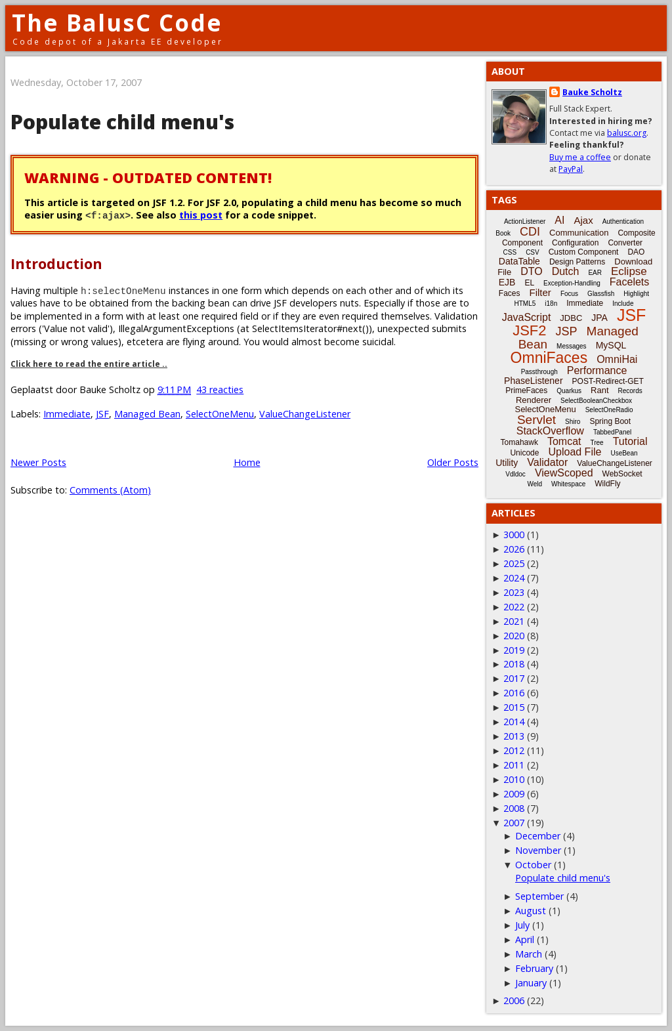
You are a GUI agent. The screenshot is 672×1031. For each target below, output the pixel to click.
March (528, 954)
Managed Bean (147, 414)
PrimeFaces (526, 390)
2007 (513, 822)
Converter (625, 242)
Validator (547, 462)
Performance (597, 370)
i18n (551, 303)
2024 (513, 578)
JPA (599, 317)
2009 (513, 794)
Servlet (536, 420)
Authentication (623, 221)
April (524, 939)
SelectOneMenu (220, 414)
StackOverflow (550, 430)
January (531, 983)
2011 (513, 765)
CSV (532, 252)
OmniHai (617, 359)
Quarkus (568, 390)
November (538, 850)
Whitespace (568, 484)
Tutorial (630, 441)
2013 (513, 736)
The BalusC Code (117, 22)
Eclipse (629, 271)
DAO (635, 252)
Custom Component (584, 252)
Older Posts (452, 462)
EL (529, 282)
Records (630, 390)
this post (200, 215)
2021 (513, 621)
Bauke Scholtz (592, 92)
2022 (513, 606)
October (533, 864)
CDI (530, 231)
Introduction (56, 263)
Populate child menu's (122, 121)
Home (247, 462)
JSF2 (529, 330)
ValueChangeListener (304, 414)
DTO (531, 271)
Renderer (533, 400)
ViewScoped (564, 472)
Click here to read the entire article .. (88, 363)
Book (503, 233)
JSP (567, 331)
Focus (569, 293)
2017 (513, 678)
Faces (509, 293)
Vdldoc (515, 474)
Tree (596, 442)
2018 (513, 664)
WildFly (607, 483)
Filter (540, 292)
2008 (513, 808)
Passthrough (539, 371)
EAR (595, 272)
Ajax (583, 220)
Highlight (636, 293)
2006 (513, 1000)
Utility (506, 462)
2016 (513, 692)
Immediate (67, 414)
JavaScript (526, 317)
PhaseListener (533, 380)
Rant (599, 390)
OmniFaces (549, 357)
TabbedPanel (612, 432)
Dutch (565, 271)
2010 (513, 779)
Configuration (575, 242)
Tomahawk (519, 442)
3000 (513, 534)
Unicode (524, 452)
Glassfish (600, 293)
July (522, 925)
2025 (513, 563)
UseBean (623, 453)
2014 (513, 721)
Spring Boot (610, 421)
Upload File (574, 451)
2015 (513, 707)
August (530, 910)
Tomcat (564, 441)
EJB (507, 282)
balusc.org (626, 132)
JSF (102, 414)
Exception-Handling (571, 283)
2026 (513, 549)
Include (622, 303)
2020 (513, 635)
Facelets (629, 281)
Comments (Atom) (110, 490)
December (537, 836)
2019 (513, 650)
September (539, 896)
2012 (513, 750)
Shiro (572, 421)
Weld (534, 484)
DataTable (519, 261)
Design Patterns (577, 261)
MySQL (611, 345)
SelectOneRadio (609, 409)
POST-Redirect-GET (608, 381)
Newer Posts (38, 462)
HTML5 (525, 303)
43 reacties (219, 389)
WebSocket (622, 473)
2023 (513, 592)
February (534, 968)
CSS (510, 252)
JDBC (571, 318)
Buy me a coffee (580, 157)
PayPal (570, 169)
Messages (571, 346)
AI (559, 220)
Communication (578, 233)
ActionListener (524, 221)
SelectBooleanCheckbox (596, 400)
